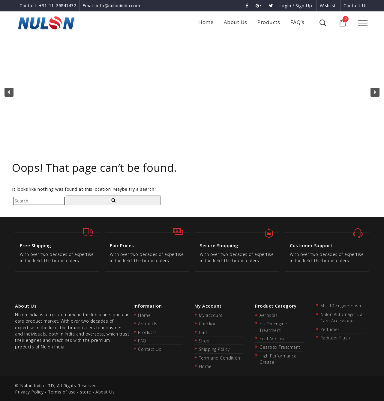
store (85, 392)
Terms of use (62, 392)
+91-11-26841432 (57, 5)
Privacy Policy (29, 392)
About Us (235, 22)
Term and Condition (219, 358)
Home (205, 22)
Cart (203, 332)
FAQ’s (297, 22)
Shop (204, 341)
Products (268, 22)
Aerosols (269, 315)
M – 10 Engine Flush (340, 305)
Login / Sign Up (295, 5)
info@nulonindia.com (118, 5)
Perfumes (330, 329)
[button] (9, 92)
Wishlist (328, 5)
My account (211, 315)
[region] (192, 92)
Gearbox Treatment (280, 347)
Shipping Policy (214, 349)
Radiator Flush (335, 338)
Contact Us (356, 5)
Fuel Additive (273, 339)
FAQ (142, 341)
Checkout (208, 324)
